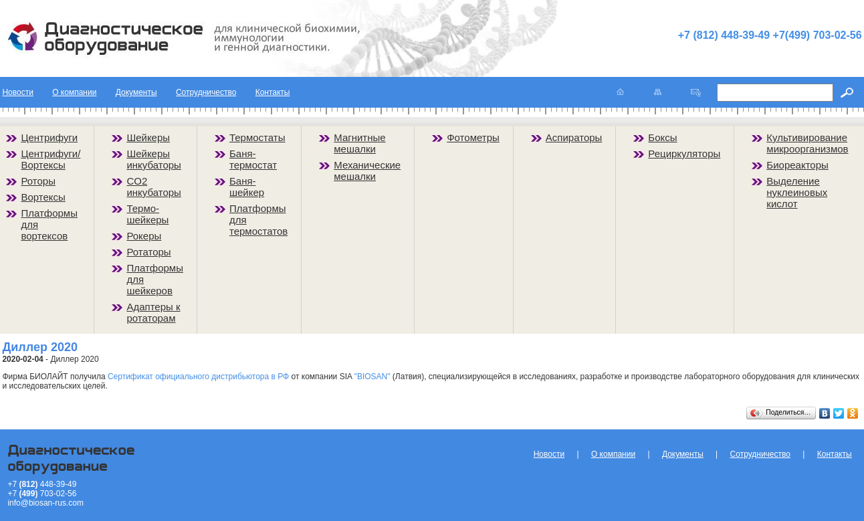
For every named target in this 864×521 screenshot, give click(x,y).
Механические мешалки (367, 170)
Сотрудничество (206, 92)
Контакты (272, 92)
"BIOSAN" (372, 376)
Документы (136, 92)
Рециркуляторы (684, 153)
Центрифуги (49, 137)
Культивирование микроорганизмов (807, 143)
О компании (74, 92)
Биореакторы (797, 165)
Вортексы (43, 197)
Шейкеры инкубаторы (153, 159)
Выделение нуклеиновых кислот (796, 192)
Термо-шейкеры (147, 214)
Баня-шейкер (246, 186)
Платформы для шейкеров (154, 279)
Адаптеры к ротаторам (153, 312)
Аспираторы (574, 137)
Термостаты (257, 137)
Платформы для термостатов (258, 220)
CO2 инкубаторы (153, 186)
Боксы (662, 137)
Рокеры (143, 235)
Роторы (38, 181)
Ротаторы (148, 251)
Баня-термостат (253, 159)
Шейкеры (148, 137)
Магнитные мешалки (359, 143)
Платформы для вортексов (49, 224)
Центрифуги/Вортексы (50, 159)
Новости (17, 92)
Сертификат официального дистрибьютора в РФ (198, 376)
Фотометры (473, 137)
